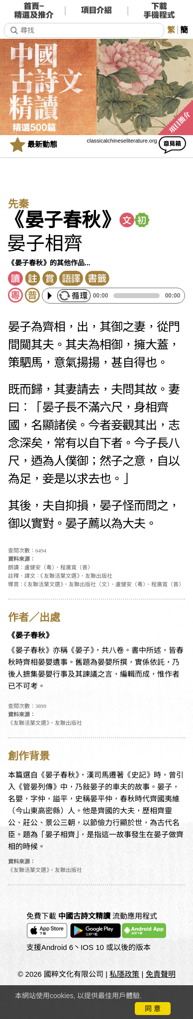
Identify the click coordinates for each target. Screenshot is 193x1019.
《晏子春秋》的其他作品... (49, 263)
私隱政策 (124, 974)
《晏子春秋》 (62, 220)
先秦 (18, 204)
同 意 (153, 1009)
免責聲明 (161, 974)
